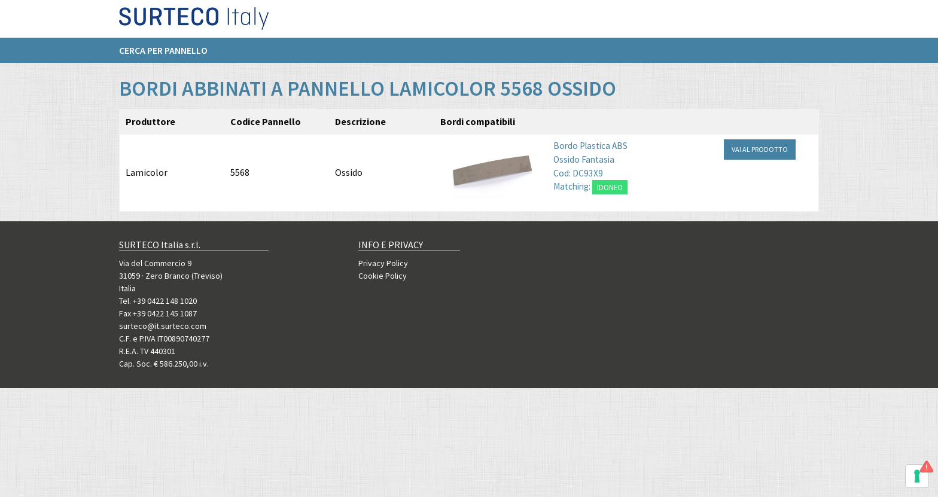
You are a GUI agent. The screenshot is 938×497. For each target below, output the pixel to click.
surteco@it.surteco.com (162, 326)
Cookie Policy (382, 275)
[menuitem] (169, 54)
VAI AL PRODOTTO (760, 164)
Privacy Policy (383, 263)
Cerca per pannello (163, 54)
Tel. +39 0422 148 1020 (158, 300)
